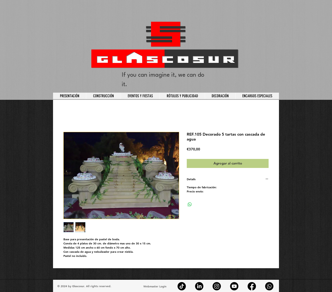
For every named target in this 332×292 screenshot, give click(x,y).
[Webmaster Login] (154, 286)
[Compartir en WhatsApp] (190, 204)
